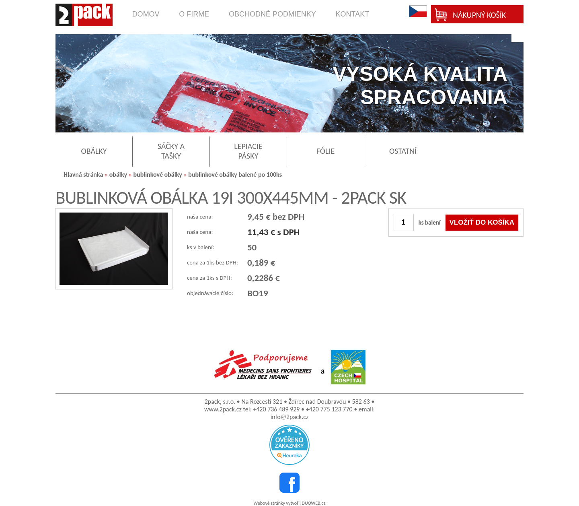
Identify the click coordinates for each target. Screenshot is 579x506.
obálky (118, 174)
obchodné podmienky (272, 14)
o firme (194, 14)
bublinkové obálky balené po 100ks (235, 174)
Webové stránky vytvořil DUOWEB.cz (290, 503)
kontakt (353, 14)
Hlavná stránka (83, 174)
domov (146, 14)
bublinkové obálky (157, 174)
